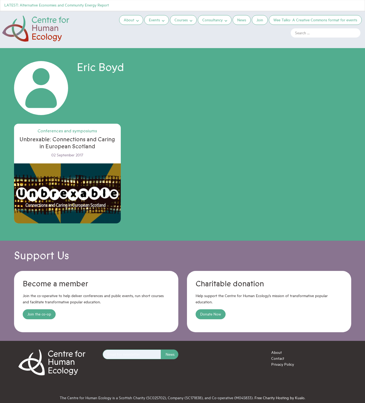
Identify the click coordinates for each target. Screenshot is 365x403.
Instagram (347, 5)
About (129, 19)
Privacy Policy (282, 364)
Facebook (338, 5)
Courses (181, 19)
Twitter (328, 5)
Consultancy (212, 19)
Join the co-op (39, 314)
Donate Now (210, 314)
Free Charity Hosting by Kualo (279, 397)
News (241, 19)
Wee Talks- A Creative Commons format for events (315, 19)
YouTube (357, 5)
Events (154, 19)
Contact (277, 358)
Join (259, 19)
